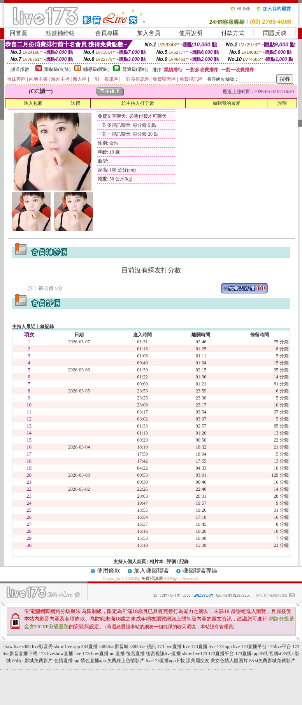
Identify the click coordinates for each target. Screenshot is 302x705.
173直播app (246, 653)
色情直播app (66, 660)
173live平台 (279, 646)
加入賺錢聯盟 (151, 570)
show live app (67, 646)
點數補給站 (60, 33)
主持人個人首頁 (129, 561)
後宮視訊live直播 (163, 653)
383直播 (89, 646)
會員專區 (107, 33)
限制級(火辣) (57, 69)
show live (12, 646)
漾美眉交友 (197, 660)
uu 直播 (117, 653)
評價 (171, 561)
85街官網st (270, 653)
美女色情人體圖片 (229, 660)
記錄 (184, 561)
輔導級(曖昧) (96, 69)
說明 (282, 103)
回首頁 (18, 33)
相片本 (156, 561)
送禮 (75, 103)
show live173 (194, 653)
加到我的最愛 (226, 103)
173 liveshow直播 (56, 653)
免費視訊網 (152, 578)
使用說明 (190, 33)
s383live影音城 (114, 646)
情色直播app (93, 660)
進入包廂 (33, 103)
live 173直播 (195, 646)
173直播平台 (221, 653)
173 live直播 (169, 646)
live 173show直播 (91, 653)
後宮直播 (135, 653)
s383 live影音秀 (37, 646)
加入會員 (148, 33)
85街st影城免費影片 (32, 660)
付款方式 (232, 33)
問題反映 (274, 33)
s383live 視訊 (143, 646)
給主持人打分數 (137, 103)
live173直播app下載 (165, 660)
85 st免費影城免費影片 (272, 660)
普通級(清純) (135, 69)
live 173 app (220, 646)
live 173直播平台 (250, 646)
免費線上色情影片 (125, 660)
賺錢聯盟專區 (200, 570)
